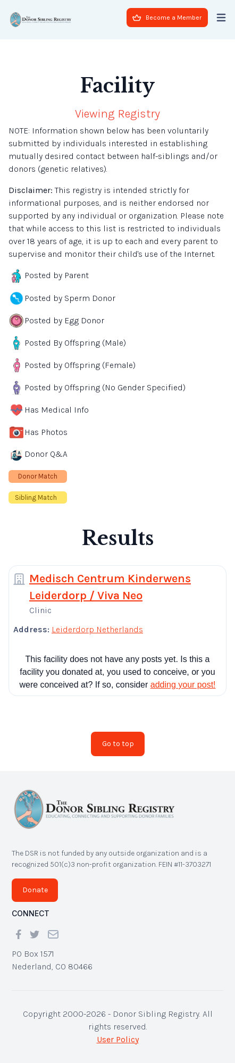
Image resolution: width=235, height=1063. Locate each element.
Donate (35, 889)
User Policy (118, 1039)
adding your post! (183, 684)
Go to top (118, 743)
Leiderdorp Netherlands (97, 629)
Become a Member (167, 17)
